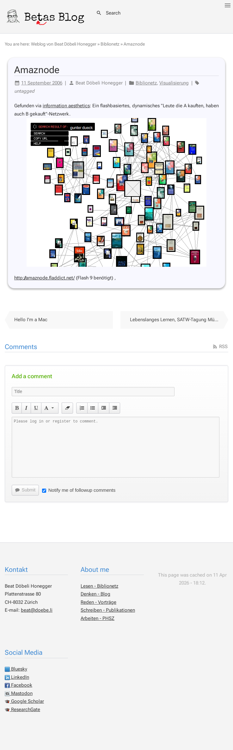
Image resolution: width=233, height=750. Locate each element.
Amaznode (134, 44)
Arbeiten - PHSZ (97, 618)
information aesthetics (66, 106)
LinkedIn (17, 677)
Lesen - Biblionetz (99, 586)
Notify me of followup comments (79, 490)
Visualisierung (174, 83)
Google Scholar (24, 701)
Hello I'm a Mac (30, 319)
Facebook (18, 685)
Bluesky (16, 669)
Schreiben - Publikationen (108, 610)
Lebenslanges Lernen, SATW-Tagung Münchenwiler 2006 (179, 319)
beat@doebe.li (36, 610)
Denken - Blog (95, 594)
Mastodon (19, 693)
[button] (17, 408)
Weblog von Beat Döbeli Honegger (63, 44)
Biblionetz (110, 44)
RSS (220, 346)
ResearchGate (22, 709)
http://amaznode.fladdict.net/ (44, 278)
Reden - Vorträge (98, 602)
